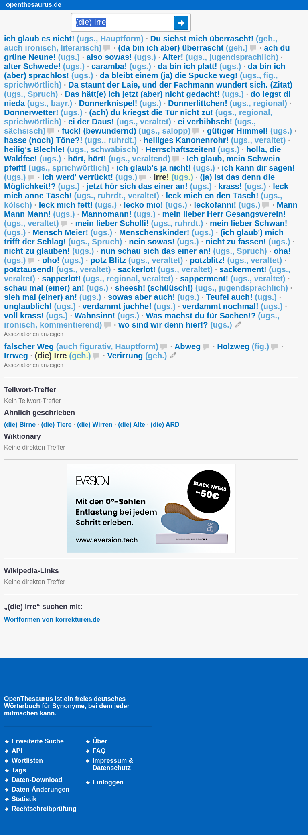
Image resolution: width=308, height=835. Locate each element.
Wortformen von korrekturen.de (52, 619)
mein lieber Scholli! (139, 223)
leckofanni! (227, 204)
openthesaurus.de (33, 4)
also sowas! (121, 57)
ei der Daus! (119, 121)
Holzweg (243, 346)
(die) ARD (164, 424)
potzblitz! (236, 260)
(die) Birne (20, 424)
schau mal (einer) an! (56, 287)
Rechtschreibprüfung (44, 808)
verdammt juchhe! (129, 306)
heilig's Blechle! (71, 149)
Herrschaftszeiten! (193, 149)
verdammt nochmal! (232, 306)
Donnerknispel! (120, 103)
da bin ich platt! (199, 66)
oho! (62, 260)
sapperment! (232, 278)
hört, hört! (119, 158)
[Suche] (131, 23)
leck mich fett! (78, 204)
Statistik (24, 799)
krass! (242, 186)
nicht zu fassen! (247, 241)
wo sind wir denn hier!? (175, 324)
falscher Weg (81, 346)
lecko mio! (155, 204)
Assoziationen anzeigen (33, 334)
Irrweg (16, 355)
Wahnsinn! (107, 315)
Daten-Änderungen (40, 789)
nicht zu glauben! (49, 250)
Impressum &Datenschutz (113, 764)
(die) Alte (131, 424)
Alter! (220, 57)
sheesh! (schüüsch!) (201, 287)
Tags (19, 770)
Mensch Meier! (72, 232)
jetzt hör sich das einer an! (149, 186)
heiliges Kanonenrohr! (215, 140)
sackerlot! (165, 269)
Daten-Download (37, 779)
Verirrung (137, 355)
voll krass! (36, 315)
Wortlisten (27, 760)
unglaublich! (40, 306)
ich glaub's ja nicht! (165, 167)
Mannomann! (118, 214)
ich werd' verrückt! (89, 177)
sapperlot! (108, 278)
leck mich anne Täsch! (146, 191)
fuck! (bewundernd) (126, 130)
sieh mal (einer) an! (52, 297)
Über (100, 741)
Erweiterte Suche (38, 741)
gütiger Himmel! (249, 130)
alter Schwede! (44, 66)
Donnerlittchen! (227, 103)
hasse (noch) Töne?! (70, 140)
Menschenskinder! (166, 232)
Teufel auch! (241, 297)
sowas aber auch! (153, 297)
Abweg (187, 346)
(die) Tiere (56, 424)
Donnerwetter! (43, 112)
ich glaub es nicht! (74, 38)
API (17, 750)
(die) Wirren (95, 424)
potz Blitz (136, 260)
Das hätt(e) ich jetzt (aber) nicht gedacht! (154, 94)
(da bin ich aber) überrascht (182, 47)
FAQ (99, 750)
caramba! (121, 66)
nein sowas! (164, 241)
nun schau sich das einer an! (184, 250)
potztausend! (57, 269)
